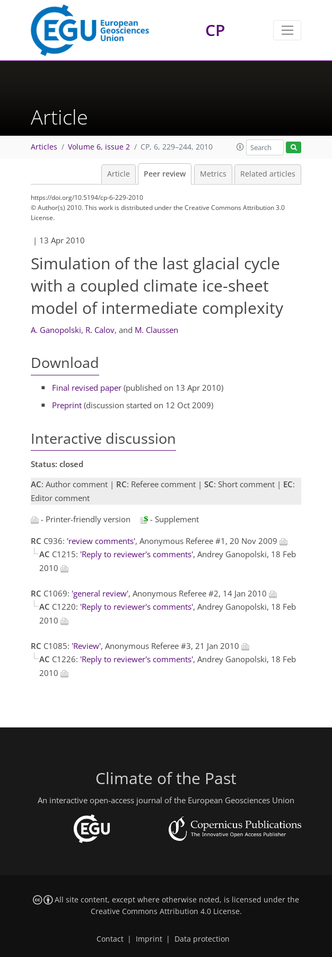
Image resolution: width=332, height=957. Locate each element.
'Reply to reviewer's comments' (136, 554)
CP (215, 30)
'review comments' (101, 540)
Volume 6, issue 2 (99, 147)
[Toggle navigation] (287, 30)
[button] (240, 147)
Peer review (165, 174)
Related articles (267, 174)
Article (118, 174)
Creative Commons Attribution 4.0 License (165, 911)
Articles (44, 147)
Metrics (213, 174)
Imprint (149, 939)
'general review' (100, 593)
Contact (110, 939)
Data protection (202, 939)
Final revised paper (86, 387)
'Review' (86, 645)
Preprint (67, 405)
